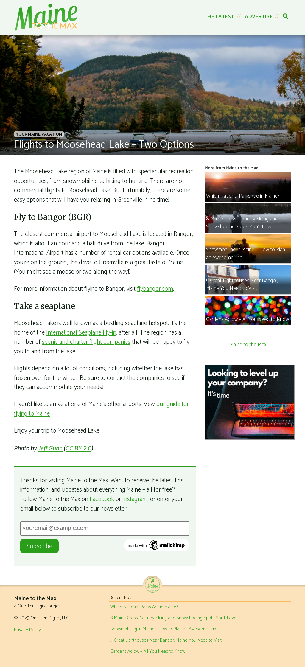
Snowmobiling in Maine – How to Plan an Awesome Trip (163, 629)
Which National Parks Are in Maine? (144, 607)
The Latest (219, 17)
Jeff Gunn (50, 448)
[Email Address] (104, 528)
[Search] (285, 17)
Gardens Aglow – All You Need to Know (147, 651)
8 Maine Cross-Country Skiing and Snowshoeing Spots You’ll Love (173, 618)
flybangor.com (155, 289)
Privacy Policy (27, 630)
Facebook (102, 499)
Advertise (259, 17)
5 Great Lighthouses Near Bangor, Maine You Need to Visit (166, 640)
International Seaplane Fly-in (81, 333)
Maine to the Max (247, 345)
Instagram (134, 499)
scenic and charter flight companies (86, 342)
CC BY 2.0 (78, 448)
